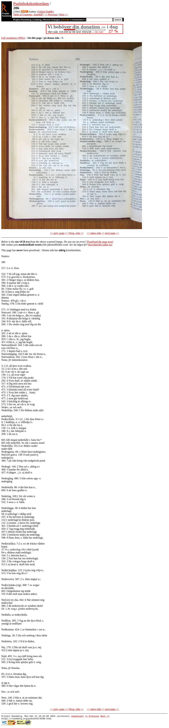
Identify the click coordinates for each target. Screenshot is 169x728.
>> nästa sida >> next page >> (103, 233)
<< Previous (51, 14)
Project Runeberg (22, 19)
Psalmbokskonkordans (31, 3)
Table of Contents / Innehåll (28, 14)
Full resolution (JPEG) (13, 38)
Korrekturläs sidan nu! (100, 244)
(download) (77, 716)
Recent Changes (51, 19)
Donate (66, 19)
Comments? (78, 19)
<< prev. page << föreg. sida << (67, 233)
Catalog (37, 19)
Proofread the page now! (100, 241)
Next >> (63, 14)
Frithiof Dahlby (45, 11)
